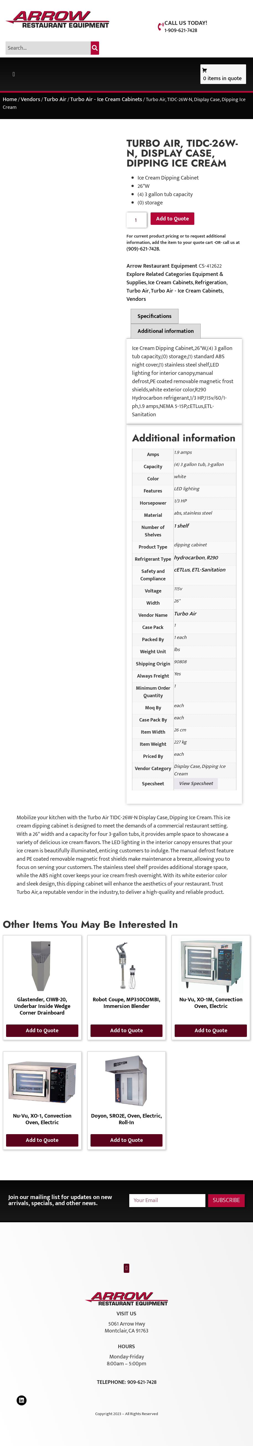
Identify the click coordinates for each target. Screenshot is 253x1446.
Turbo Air (55, 99)
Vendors (30, 99)
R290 (212, 557)
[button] (13, 74)
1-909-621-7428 (180, 30)
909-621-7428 (141, 1382)
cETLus (182, 570)
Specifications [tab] (155, 316)
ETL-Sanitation (208, 570)
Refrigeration (210, 282)
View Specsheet (196, 783)
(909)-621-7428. (143, 249)
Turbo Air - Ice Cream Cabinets (106, 99)
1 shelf (181, 526)
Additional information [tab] (166, 331)
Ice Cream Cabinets (170, 282)
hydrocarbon (189, 557)
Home (10, 99)
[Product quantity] (136, 220)
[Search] (95, 48)
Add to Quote (172, 218)
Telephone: (112, 1382)
